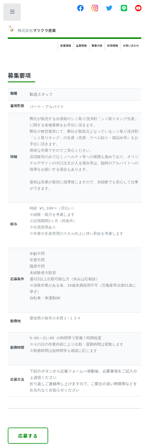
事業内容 (97, 45)
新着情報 (65, 45)
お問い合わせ (131, 45)
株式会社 (32, 29)
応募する (28, 435)
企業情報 (81, 45)
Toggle (12, 13)
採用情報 (112, 45)
